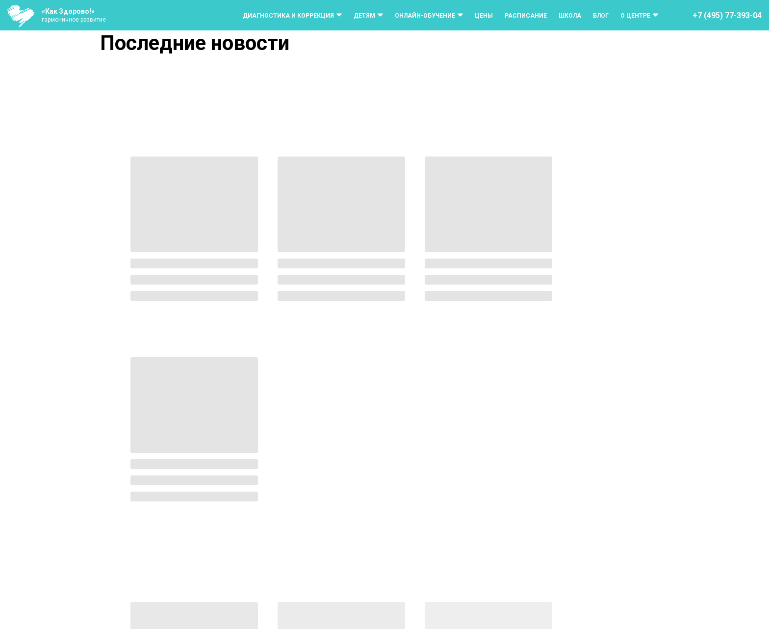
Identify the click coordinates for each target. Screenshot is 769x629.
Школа (570, 15)
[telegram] (701, 606)
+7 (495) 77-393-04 (727, 15)
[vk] (681, 606)
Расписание (526, 15)
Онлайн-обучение (425, 15)
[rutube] (740, 606)
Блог (601, 15)
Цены (484, 15)
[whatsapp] (721, 606)
